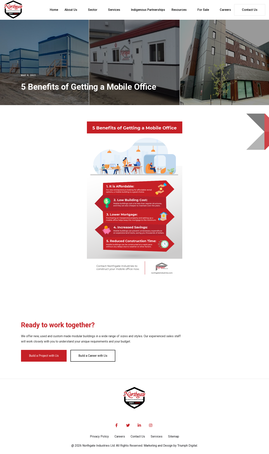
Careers (120, 436)
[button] (73, 10)
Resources (179, 10)
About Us (71, 10)
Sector (92, 10)
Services (114, 10)
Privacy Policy (99, 436)
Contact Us (249, 10)
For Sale (203, 10)
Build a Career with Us (92, 355)
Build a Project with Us (44, 355)
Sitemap (173, 436)
